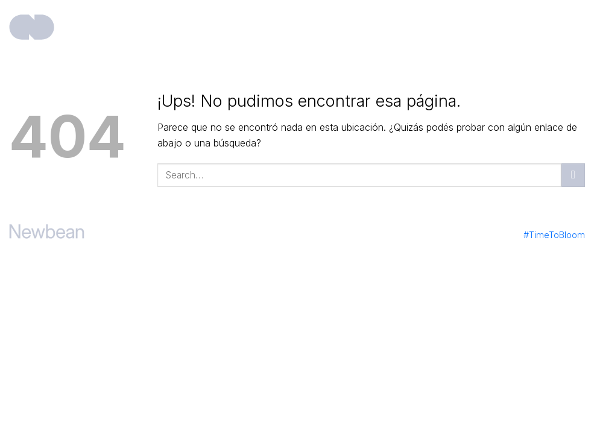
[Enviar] (573, 175)
